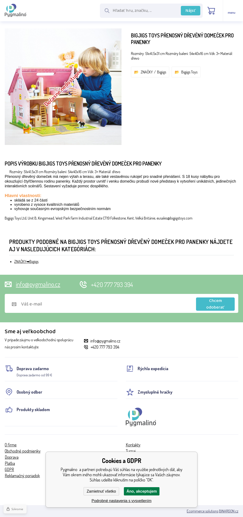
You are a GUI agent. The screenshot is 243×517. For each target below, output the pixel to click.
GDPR (9, 469)
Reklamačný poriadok (22, 475)
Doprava (12, 457)
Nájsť (191, 10)
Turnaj (131, 451)
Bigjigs (161, 72)
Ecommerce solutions (202, 511)
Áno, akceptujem (141, 491)
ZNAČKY (147, 72)
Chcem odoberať (215, 304)
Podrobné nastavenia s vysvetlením (122, 501)
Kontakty (133, 444)
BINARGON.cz (228, 511)
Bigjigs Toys (189, 72)
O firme (11, 444)
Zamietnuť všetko (101, 491)
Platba (10, 463)
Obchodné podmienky (23, 451)
